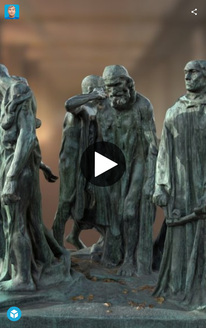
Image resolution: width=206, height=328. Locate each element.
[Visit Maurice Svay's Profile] (12, 12)
